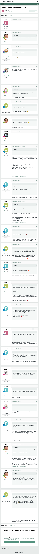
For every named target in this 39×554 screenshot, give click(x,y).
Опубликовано (16, 19)
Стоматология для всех (7, 1)
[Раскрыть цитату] (13, 35)
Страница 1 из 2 (12, 15)
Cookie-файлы (21, 552)
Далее (6, 15)
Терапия (12, 11)
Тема (16, 552)
